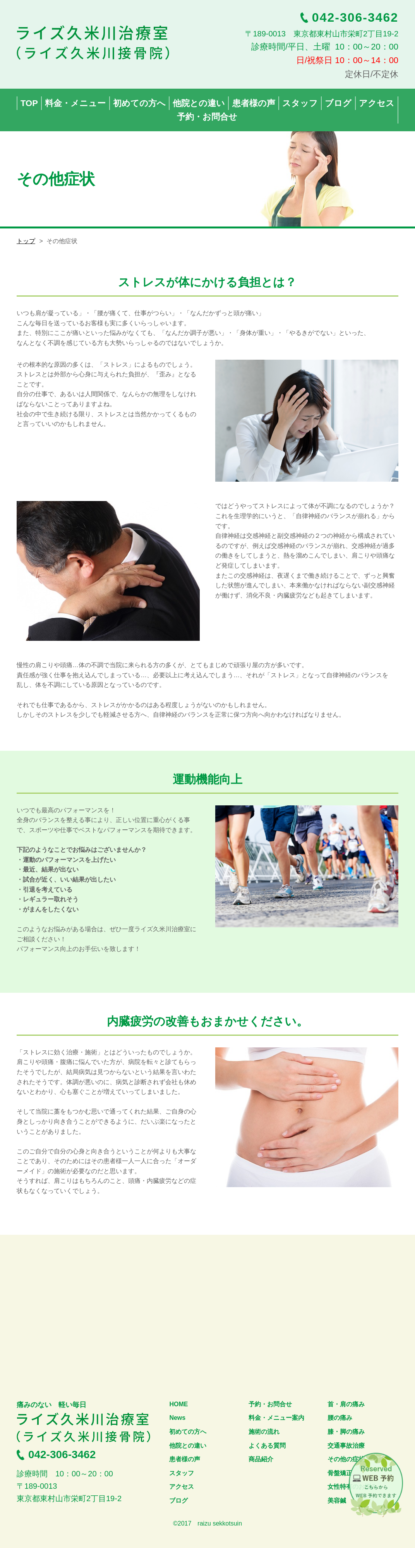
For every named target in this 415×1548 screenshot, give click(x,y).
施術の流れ (264, 1431)
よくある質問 (267, 1445)
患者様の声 (184, 1459)
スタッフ (181, 1473)
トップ (26, 241)
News (177, 1417)
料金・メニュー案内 (276, 1417)
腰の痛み (340, 1417)
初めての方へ (187, 1431)
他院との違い (187, 1445)
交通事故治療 (346, 1445)
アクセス (181, 1486)
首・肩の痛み (346, 1404)
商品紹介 (261, 1459)
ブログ (178, 1500)
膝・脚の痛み (346, 1431)
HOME (178, 1404)
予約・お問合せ (270, 1404)
